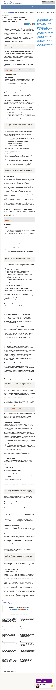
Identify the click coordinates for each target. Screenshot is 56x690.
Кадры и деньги (27, 6)
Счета (20, 6)
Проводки (15, 6)
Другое (33, 6)
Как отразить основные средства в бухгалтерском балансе (44, 24)
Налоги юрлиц (8, 6)
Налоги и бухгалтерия (11, 2)
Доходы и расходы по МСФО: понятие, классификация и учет (44, 37)
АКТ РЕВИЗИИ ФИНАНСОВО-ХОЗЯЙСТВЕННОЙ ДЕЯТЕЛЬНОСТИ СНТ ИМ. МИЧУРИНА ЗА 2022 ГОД (44, 28)
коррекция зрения (11, 12)
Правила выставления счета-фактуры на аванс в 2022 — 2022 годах (45, 33)
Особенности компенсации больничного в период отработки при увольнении (45, 20)
